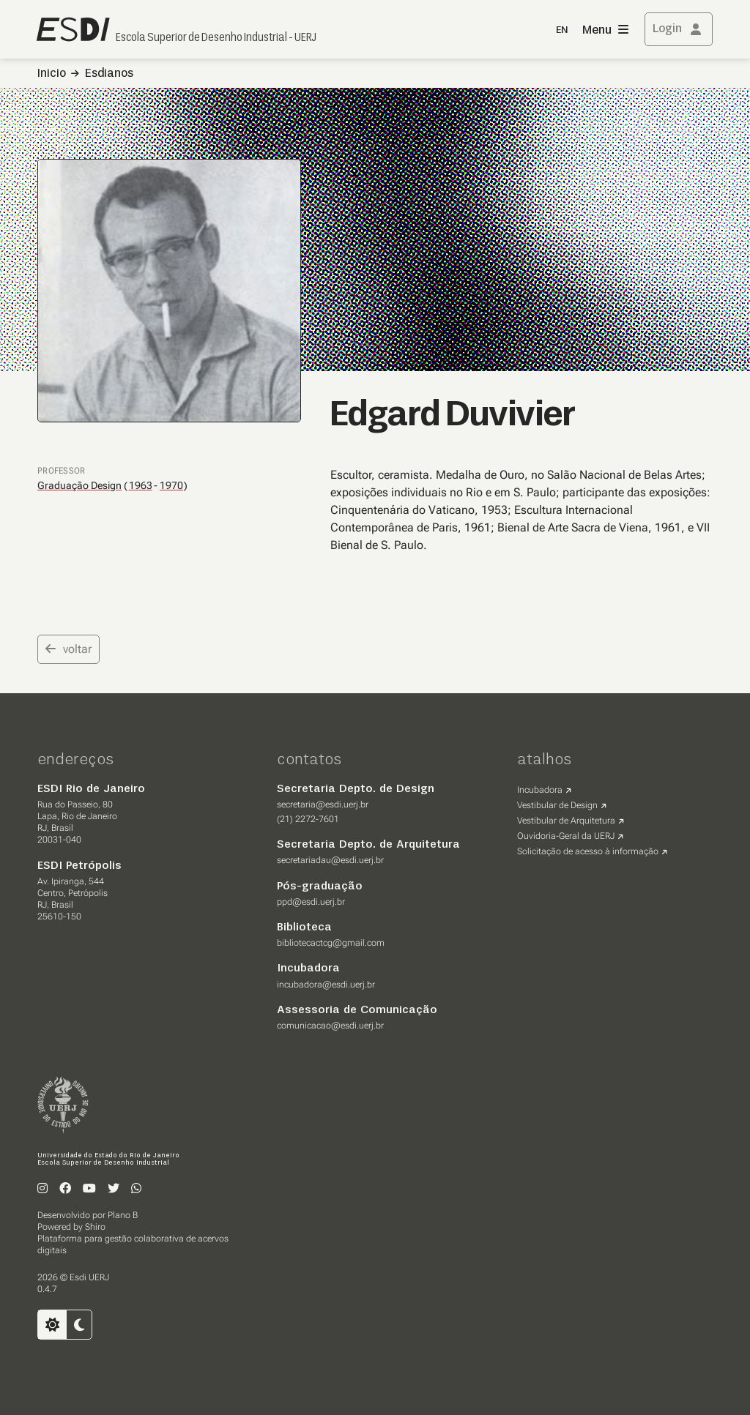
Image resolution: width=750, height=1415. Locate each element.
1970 (171, 485)
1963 (140, 485)
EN (562, 30)
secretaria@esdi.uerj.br (322, 804)
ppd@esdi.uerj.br (311, 902)
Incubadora (539, 790)
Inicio (51, 74)
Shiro (95, 1227)
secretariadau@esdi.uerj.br (330, 860)
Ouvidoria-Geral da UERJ (566, 836)
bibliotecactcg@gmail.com (331, 943)
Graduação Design (79, 485)
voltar (68, 649)
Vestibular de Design (557, 805)
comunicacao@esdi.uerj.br (330, 1025)
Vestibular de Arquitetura (566, 820)
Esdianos (109, 74)
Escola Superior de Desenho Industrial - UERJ (216, 38)
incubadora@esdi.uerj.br (326, 984)
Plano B (123, 1215)
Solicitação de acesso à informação (587, 851)
